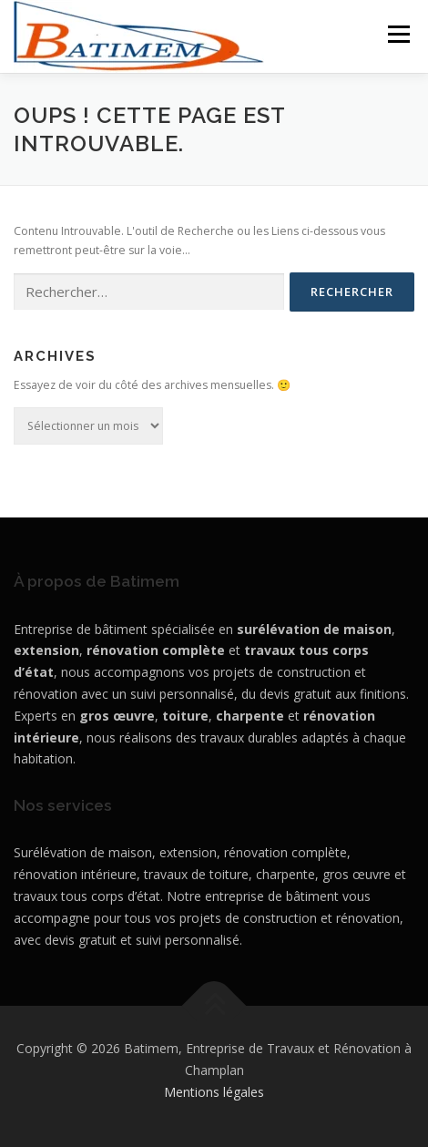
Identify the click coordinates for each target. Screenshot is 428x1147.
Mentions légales (214, 1092)
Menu (397, 34)
